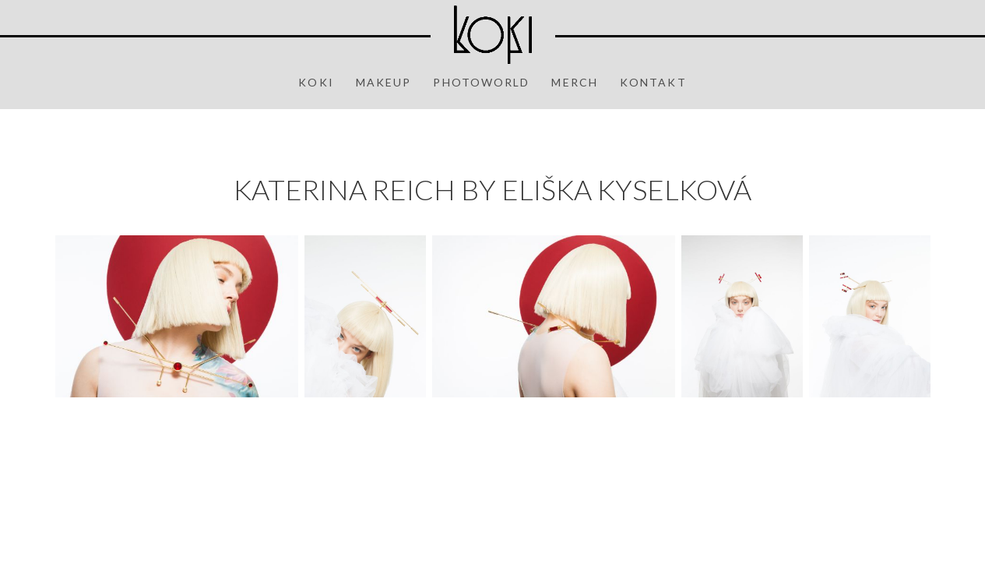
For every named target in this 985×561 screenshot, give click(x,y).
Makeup (384, 82)
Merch (574, 82)
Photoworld (481, 82)
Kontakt (653, 82)
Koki (315, 82)
